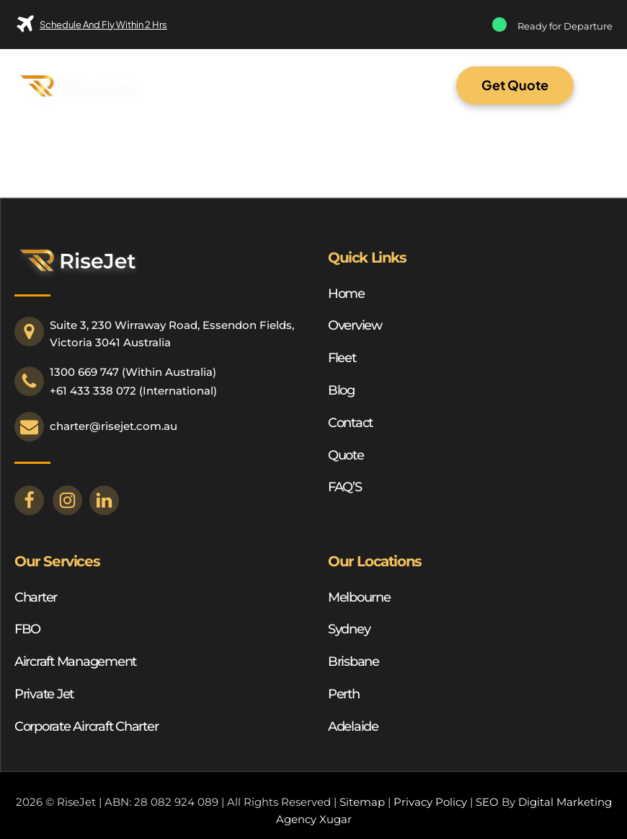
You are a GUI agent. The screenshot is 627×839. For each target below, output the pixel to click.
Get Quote (514, 84)
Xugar (335, 819)
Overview (355, 325)
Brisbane (353, 661)
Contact (350, 423)
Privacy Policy (430, 802)
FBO (27, 629)
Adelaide (353, 726)
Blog (341, 390)
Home (346, 294)
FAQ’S (345, 487)
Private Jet (44, 694)
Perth (344, 694)
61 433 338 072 (96, 390)
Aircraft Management (75, 661)
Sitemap (362, 802)
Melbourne (359, 597)
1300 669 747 (84, 372)
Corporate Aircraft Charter (86, 726)
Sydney (349, 629)
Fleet (342, 358)
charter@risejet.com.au (113, 426)
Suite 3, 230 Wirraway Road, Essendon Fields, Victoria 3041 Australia (173, 333)
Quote (346, 455)
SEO (487, 802)
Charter (35, 597)
